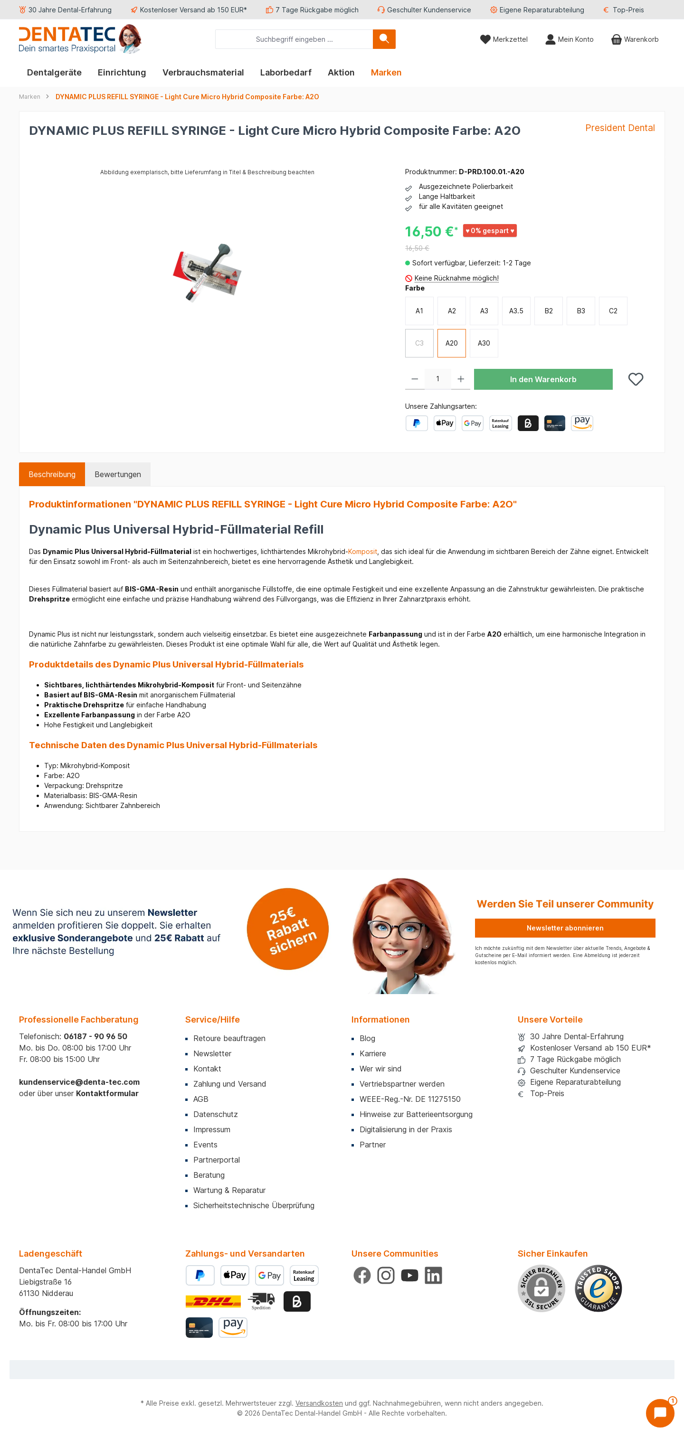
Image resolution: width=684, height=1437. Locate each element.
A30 (484, 343)
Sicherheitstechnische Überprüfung (253, 1205)
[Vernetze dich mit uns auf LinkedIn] (433, 1275)
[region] (207, 269)
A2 (452, 311)
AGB (201, 1099)
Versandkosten (319, 1403)
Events (205, 1144)
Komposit (362, 551)
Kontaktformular (107, 1093)
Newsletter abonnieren (565, 928)
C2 (613, 311)
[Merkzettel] (504, 39)
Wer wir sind (381, 1068)
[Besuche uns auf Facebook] (362, 1275)
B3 (581, 311)
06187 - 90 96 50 (95, 1036)
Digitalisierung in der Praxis (406, 1129)
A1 (419, 311)
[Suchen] (384, 39)
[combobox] (294, 39)
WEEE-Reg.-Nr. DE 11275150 (410, 1099)
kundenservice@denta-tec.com (79, 1082)
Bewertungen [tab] (118, 474)
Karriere (373, 1053)
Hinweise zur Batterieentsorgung (416, 1114)
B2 (549, 311)
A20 (452, 343)
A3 (484, 311)
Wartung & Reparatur (229, 1190)
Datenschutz (215, 1114)
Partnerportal (216, 1160)
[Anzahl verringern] (415, 379)
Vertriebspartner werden (402, 1084)
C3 (419, 343)
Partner (373, 1144)
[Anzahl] (438, 379)
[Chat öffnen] (660, 1413)
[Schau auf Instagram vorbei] (386, 1275)
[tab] (52, 474)
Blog (367, 1038)
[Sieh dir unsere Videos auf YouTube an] (409, 1275)
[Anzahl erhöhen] (461, 379)
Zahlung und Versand (229, 1084)
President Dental (620, 127)
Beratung (209, 1175)
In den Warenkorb (543, 379)
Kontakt (207, 1068)
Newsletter (212, 1053)
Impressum (211, 1129)
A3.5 (516, 311)
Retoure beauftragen (229, 1038)
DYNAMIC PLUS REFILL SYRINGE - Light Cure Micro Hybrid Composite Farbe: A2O (187, 97)
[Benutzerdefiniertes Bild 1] (598, 1288)
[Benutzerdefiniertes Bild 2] (262, 1301)
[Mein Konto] (569, 39)
